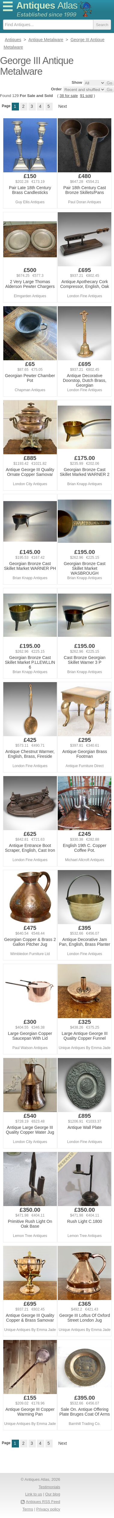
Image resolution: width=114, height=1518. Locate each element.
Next (62, 106)
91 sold (86, 95)
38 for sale (69, 95)
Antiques (46, 5)
